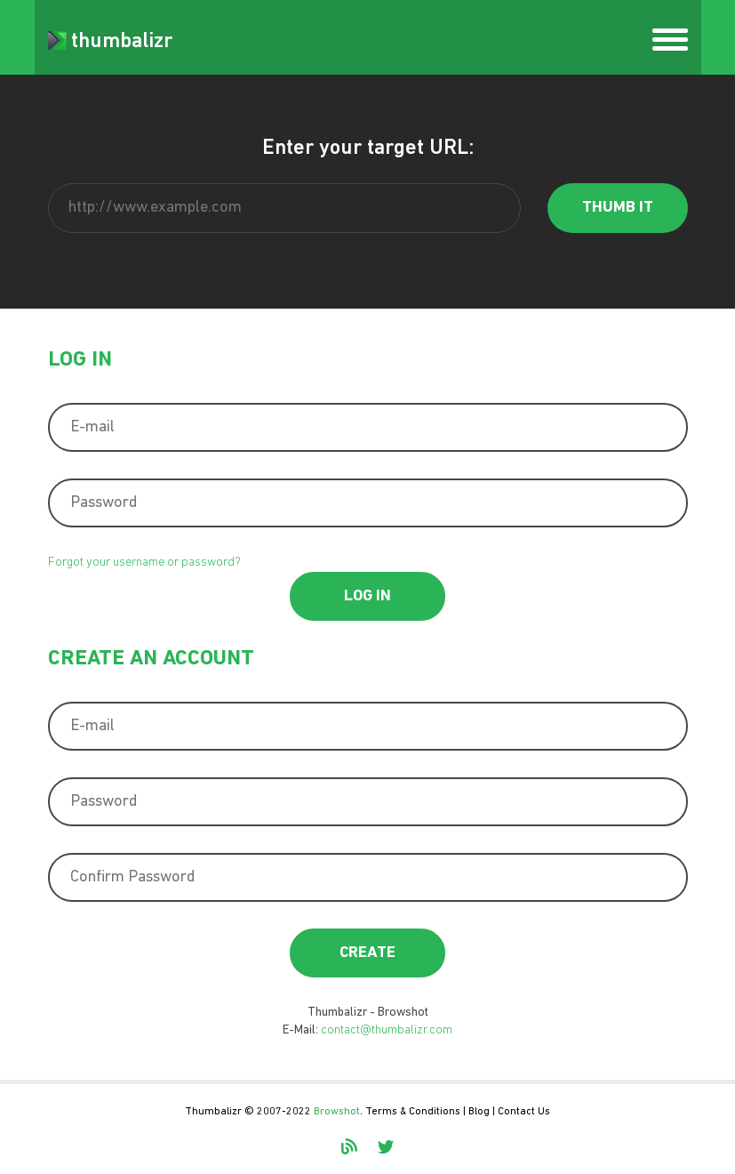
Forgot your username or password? (144, 562)
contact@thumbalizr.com (386, 1030)
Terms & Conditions (412, 1111)
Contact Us (524, 1111)
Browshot (337, 1111)
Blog (479, 1111)
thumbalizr (110, 41)
